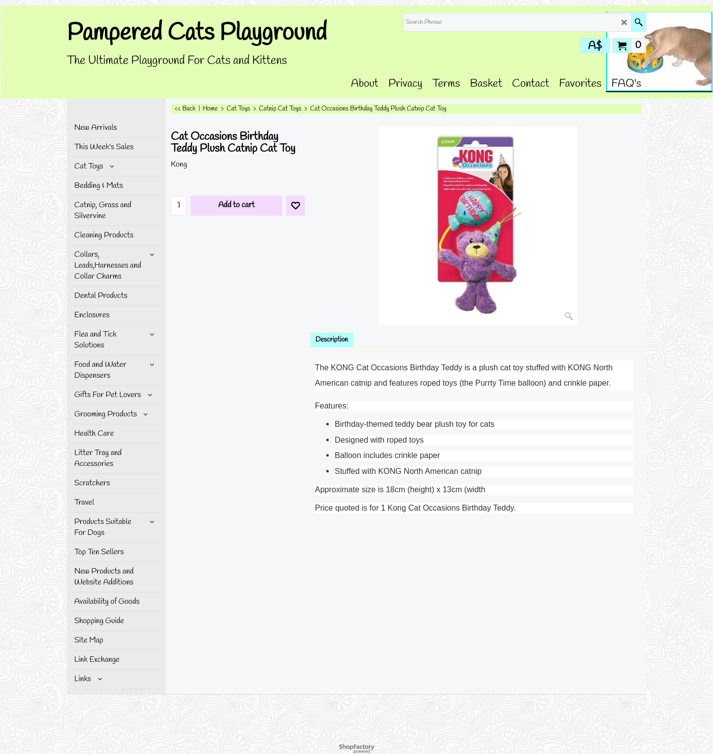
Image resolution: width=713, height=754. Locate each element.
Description (331, 340)
